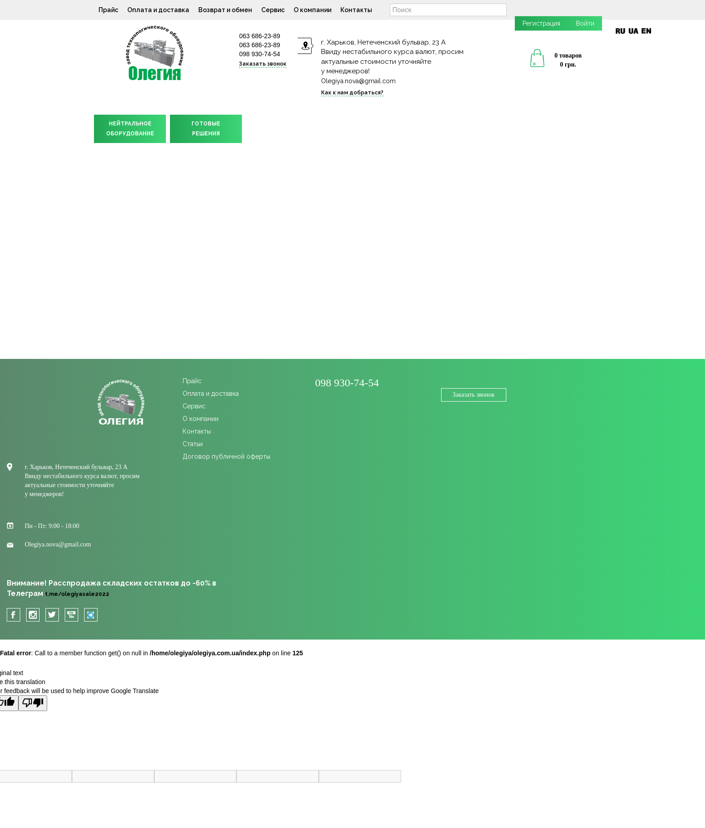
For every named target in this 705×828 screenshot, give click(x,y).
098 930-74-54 (259, 54)
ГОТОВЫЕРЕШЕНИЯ (206, 129)
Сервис (273, 9)
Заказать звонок (262, 64)
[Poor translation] (32, 703)
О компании (312, 9)
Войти (585, 23)
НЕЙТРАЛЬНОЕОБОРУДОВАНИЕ (130, 129)
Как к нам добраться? (352, 93)
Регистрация (541, 23)
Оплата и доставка (158, 9)
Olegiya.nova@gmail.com (358, 81)
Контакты (356, 9)
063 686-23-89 (259, 36)
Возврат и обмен (225, 9)
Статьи (193, 444)
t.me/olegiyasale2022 (77, 594)
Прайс (108, 9)
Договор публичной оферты (226, 456)
